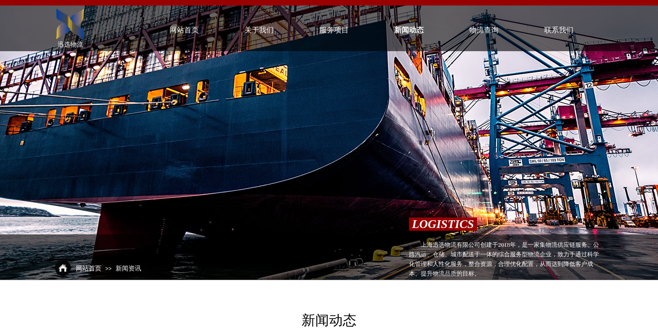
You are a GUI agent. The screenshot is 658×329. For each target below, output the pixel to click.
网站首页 (88, 268)
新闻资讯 (128, 268)
